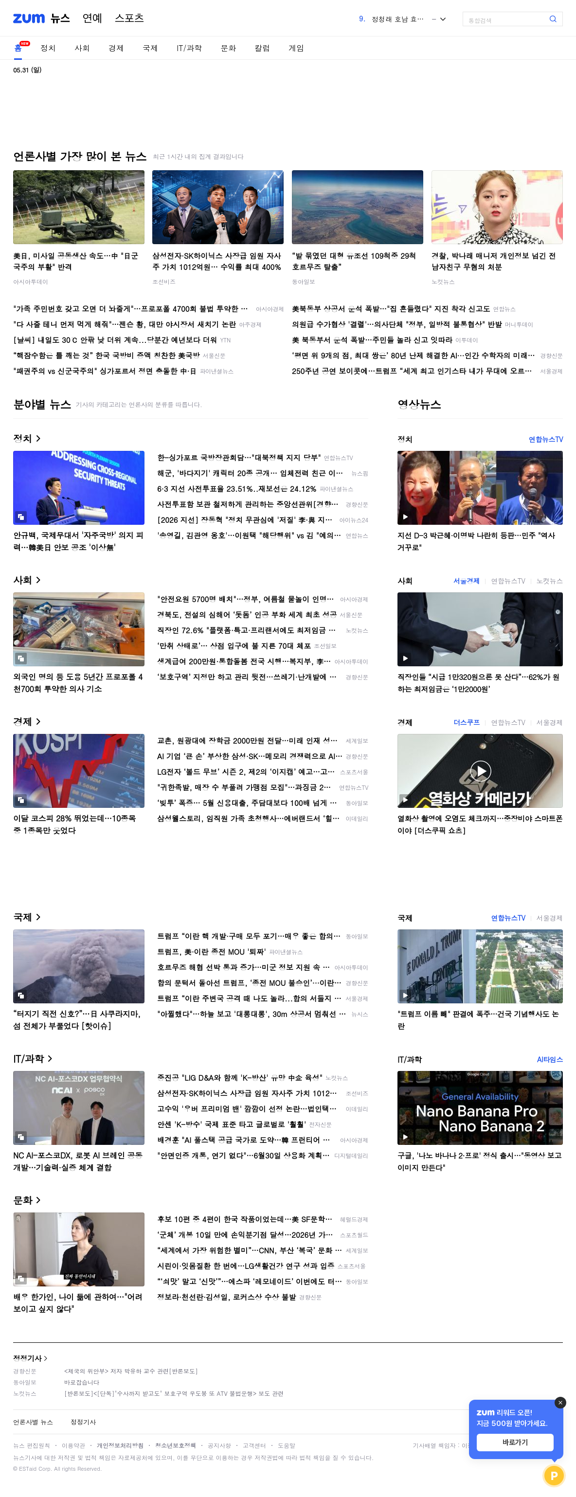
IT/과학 (189, 47)
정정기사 (27, 1358)
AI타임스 (550, 1059)
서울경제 (466, 581)
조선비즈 (164, 281)
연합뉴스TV (546, 439)
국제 (150, 47)
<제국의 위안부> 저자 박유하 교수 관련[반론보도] (131, 1371)
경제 (116, 47)
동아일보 (303, 281)
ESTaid (27, 1468)
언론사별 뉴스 (33, 1421)
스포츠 (129, 18)
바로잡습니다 (81, 1382)
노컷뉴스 (443, 281)
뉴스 (60, 18)
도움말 (286, 1445)
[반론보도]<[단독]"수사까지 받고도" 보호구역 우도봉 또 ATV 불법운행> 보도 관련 (174, 1393)
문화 (228, 47)
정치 (48, 47)
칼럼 (262, 47)
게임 (296, 47)
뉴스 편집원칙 (31, 1445)
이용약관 (73, 1445)
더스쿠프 (466, 722)
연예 (92, 18)
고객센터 (254, 1445)
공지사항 (219, 1445)
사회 (82, 47)
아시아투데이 (30, 281)
